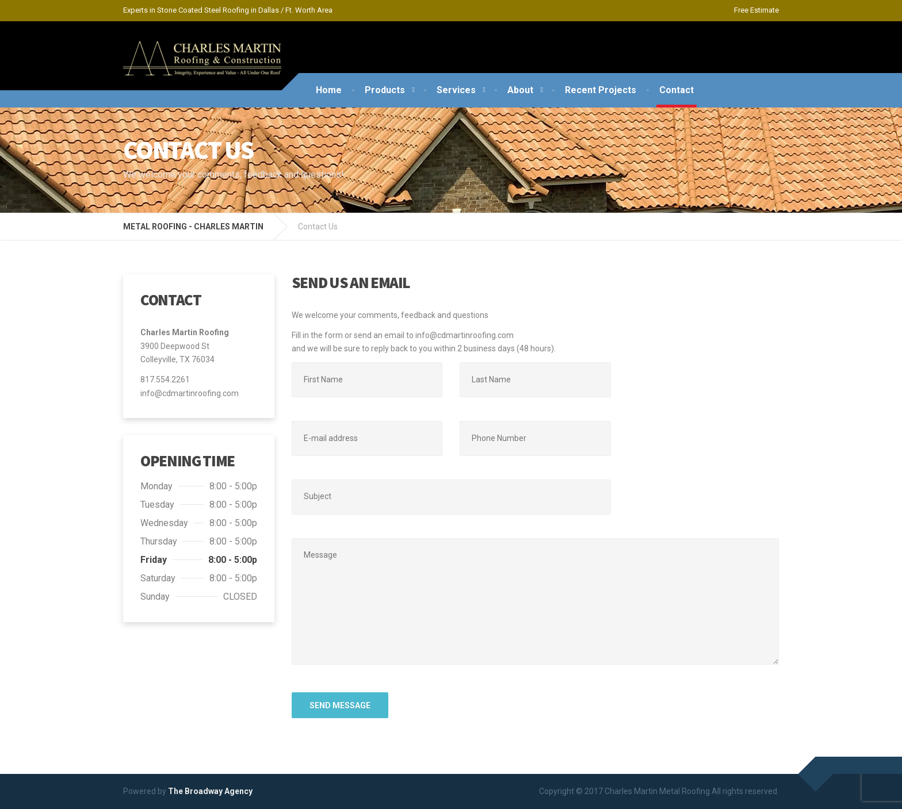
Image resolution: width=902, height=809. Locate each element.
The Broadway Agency (210, 791)
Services (456, 90)
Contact (676, 90)
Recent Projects (600, 90)
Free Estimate (756, 10)
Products (385, 90)
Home (329, 90)
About (520, 90)
